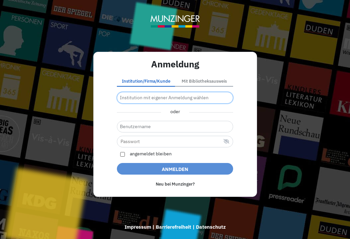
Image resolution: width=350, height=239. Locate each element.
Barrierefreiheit (173, 227)
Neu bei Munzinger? (175, 184)
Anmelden (175, 169)
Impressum (138, 227)
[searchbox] (175, 98)
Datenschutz (211, 227)
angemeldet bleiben (151, 154)
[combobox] (175, 98)
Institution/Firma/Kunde (146, 81)
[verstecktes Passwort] (226, 141)
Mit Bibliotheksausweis (204, 81)
